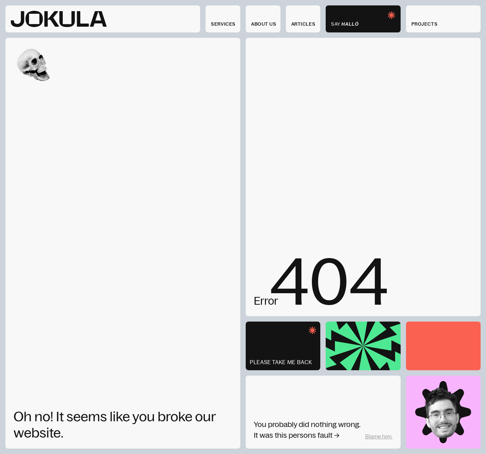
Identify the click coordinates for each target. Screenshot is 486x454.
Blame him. (379, 436)
